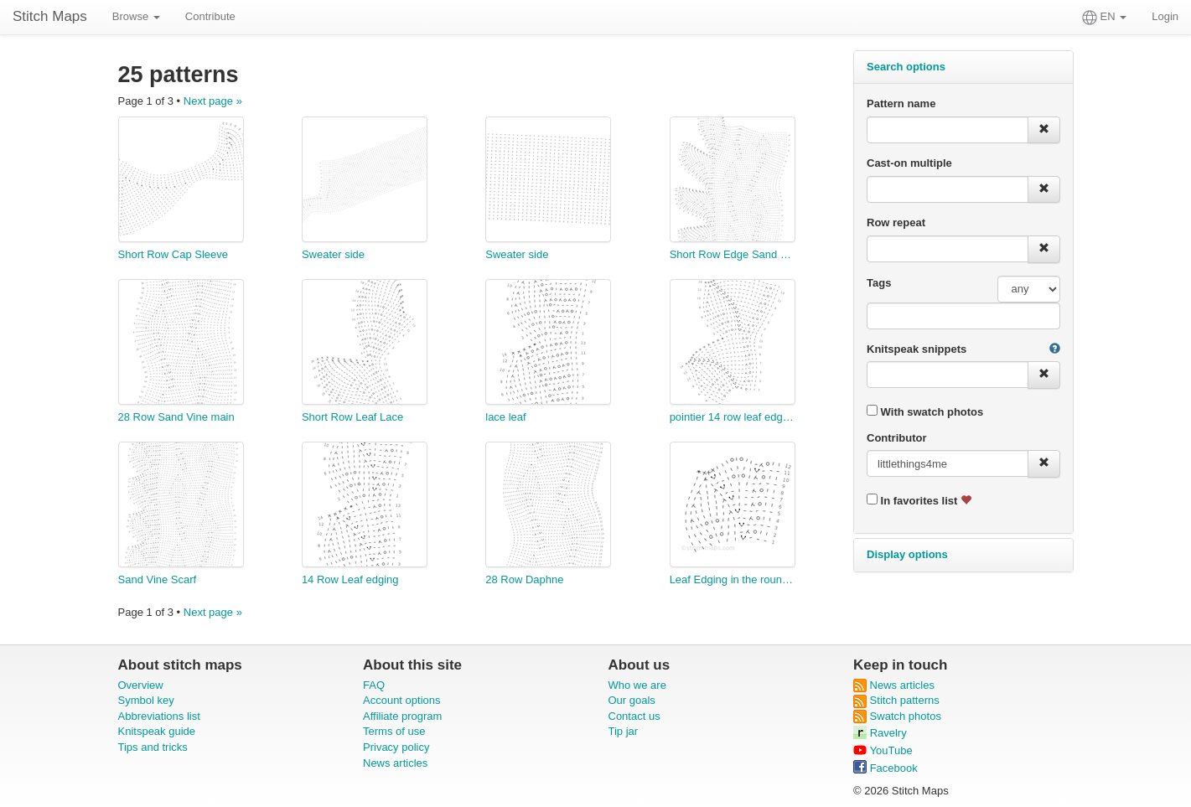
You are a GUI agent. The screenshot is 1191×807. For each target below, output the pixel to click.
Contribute (210, 16)
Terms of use (394, 731)
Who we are (637, 685)
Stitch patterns (896, 700)
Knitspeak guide (157, 731)
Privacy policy (396, 747)
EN (1104, 17)
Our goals (631, 700)
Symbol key (146, 700)
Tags (879, 283)
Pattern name (901, 103)
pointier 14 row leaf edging (732, 417)
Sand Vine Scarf (157, 579)
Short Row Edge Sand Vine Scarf (732, 254)
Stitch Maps (50, 16)
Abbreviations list (159, 716)
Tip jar (623, 731)
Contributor (896, 438)
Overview (140, 685)
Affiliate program (402, 716)
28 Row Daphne (524, 579)
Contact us (634, 716)
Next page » (213, 101)
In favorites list (919, 500)
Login (1165, 16)
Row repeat (896, 222)
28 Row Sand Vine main (176, 417)
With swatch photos (925, 411)
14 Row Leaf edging (350, 579)
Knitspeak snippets (916, 349)
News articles (395, 763)
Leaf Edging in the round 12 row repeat (732, 579)
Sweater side (333, 254)
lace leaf (505, 417)
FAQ (374, 685)
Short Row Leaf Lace (352, 417)
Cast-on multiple (909, 163)
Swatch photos (897, 716)
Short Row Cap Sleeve (173, 254)
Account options (402, 700)
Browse (136, 16)
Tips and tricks (153, 747)
